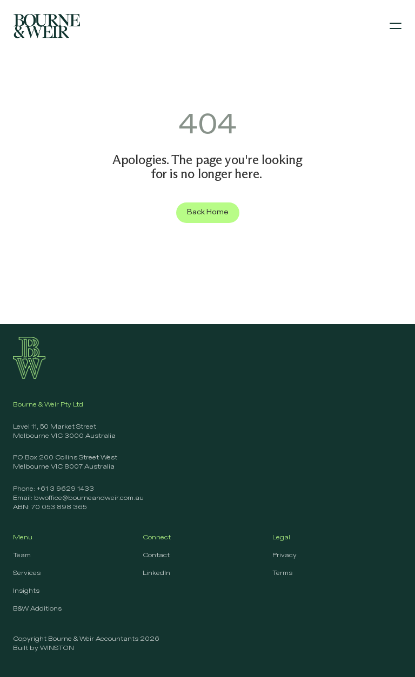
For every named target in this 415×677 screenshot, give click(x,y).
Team (22, 555)
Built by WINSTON (43, 648)
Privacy (284, 555)
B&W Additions (37, 609)
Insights (26, 591)
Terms (282, 573)
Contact (156, 555)
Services (27, 573)
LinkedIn (156, 573)
